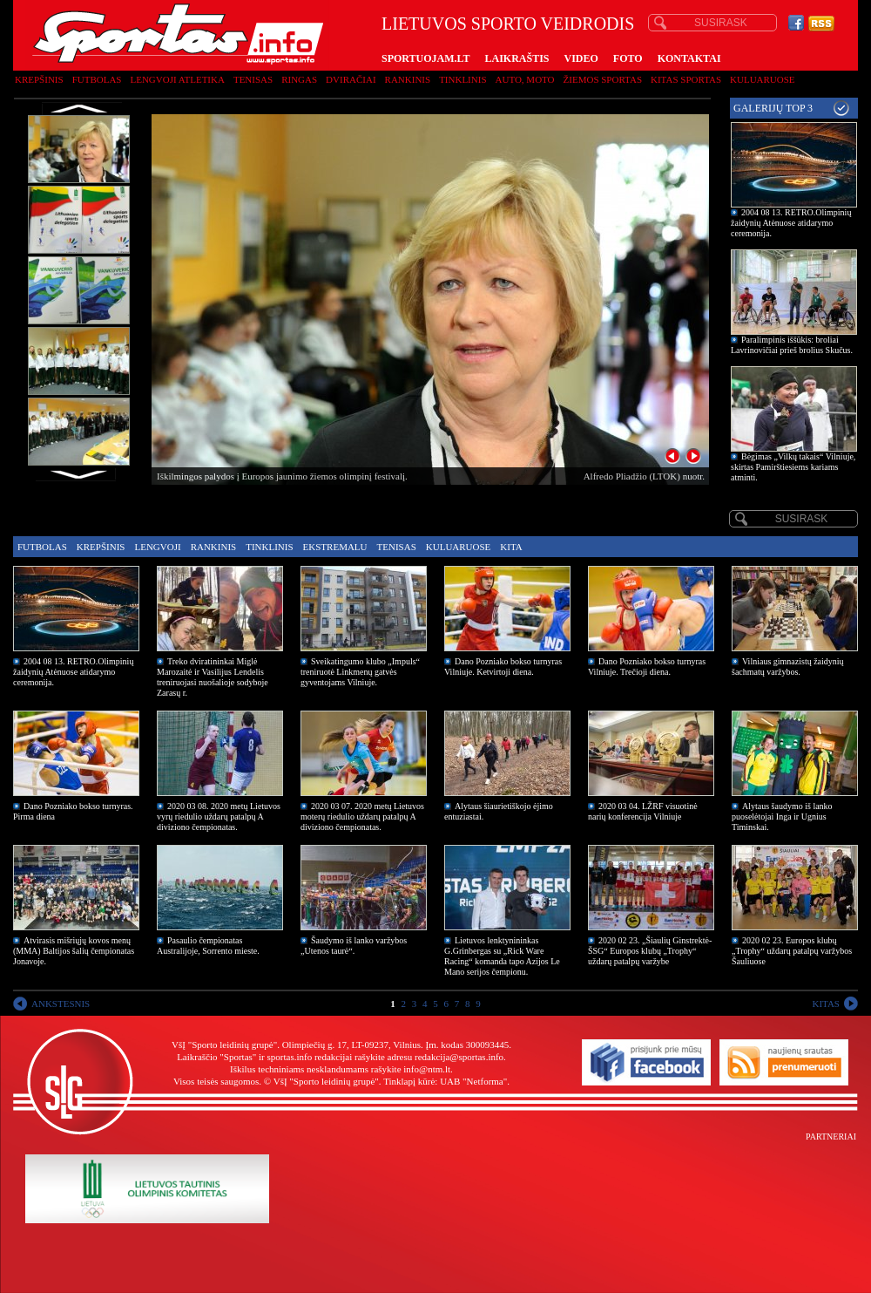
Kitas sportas (686, 79)
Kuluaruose (762, 79)
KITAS (826, 1003)
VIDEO (581, 58)
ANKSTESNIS (60, 1003)
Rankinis (408, 79)
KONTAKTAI (689, 58)
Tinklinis (462, 79)
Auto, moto (525, 79)
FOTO (628, 58)
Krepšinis (39, 79)
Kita (511, 546)
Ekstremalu (335, 546)
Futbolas (97, 79)
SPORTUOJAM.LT (425, 58)
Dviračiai (350, 79)
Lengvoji (157, 546)
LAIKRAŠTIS (516, 58)
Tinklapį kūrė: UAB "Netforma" (445, 1081)
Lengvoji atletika (177, 79)
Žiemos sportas (603, 79)
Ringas (299, 79)
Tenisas (253, 79)
